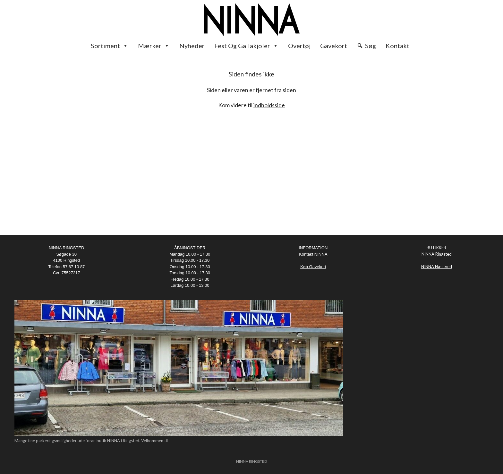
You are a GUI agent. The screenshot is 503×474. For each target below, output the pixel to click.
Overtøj (299, 45)
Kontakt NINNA (313, 254)
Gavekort (333, 45)
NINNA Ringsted (437, 254)
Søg (370, 45)
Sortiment (109, 45)
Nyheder (192, 45)
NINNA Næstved (436, 266)
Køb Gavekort (313, 266)
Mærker (154, 45)
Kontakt (397, 45)
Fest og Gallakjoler (246, 45)
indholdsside (269, 105)
